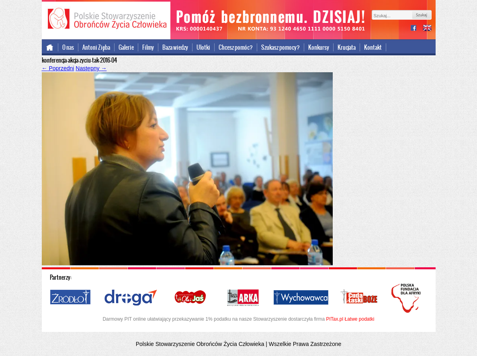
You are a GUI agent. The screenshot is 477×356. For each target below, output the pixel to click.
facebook (417, 29)
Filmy (148, 47)
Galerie (126, 47)
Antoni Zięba (96, 47)
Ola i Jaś (191, 297)
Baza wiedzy (175, 47)
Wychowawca (301, 297)
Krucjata (347, 47)
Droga (131, 297)
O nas (68, 47)
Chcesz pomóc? (236, 47)
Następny (91, 68)
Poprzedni (58, 68)
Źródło (71, 297)
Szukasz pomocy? (280, 47)
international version (427, 29)
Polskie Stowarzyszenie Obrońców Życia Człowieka (106, 19)
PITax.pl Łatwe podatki (350, 319)
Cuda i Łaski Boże (359, 297)
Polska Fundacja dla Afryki (407, 298)
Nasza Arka (243, 297)
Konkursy (318, 47)
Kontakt (373, 47)
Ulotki (203, 47)
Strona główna (50, 47)
